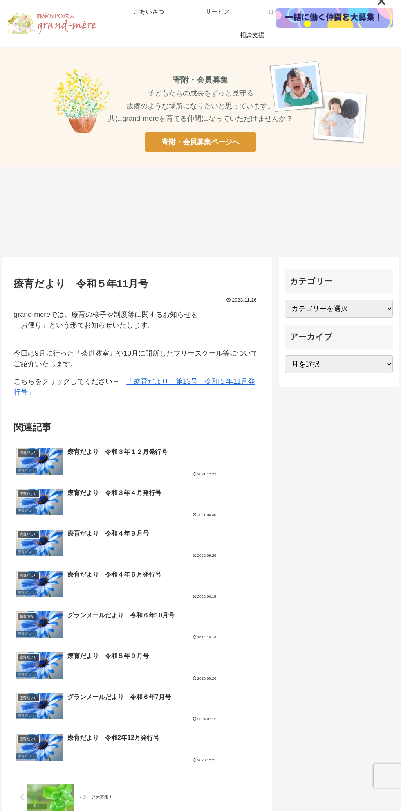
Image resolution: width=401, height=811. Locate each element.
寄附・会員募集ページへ (200, 142)
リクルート (188, 740)
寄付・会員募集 (147, 740)
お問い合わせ (256, 740)
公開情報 (221, 740)
